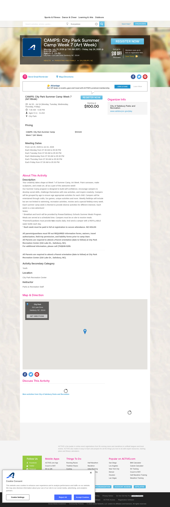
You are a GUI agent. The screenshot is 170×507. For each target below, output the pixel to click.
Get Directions (37, 316)
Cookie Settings (137, 496)
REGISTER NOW (91, 97)
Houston (112, 475)
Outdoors (99, 17)
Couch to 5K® (50, 466)
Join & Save (122, 87)
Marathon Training (137, 478)
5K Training (134, 469)
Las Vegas (113, 478)
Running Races (72, 463)
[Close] (91, 473)
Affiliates (139, 487)
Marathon (91, 466)
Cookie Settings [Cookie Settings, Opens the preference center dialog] (17, 497)
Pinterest (32, 469)
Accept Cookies (82, 497)
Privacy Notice (108, 496)
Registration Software (126, 500)
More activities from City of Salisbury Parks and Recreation (46, 394)
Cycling (69, 469)
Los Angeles (113, 466)
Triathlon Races (72, 466)
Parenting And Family (65, 61)
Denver (111, 472)
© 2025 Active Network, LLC (97, 504)
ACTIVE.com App (51, 463)
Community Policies (76, 504)
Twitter (31, 466)
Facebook (33, 463)
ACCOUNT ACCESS (123, 487)
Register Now (127, 41)
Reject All (63, 497)
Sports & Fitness (52, 17)
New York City (114, 469)
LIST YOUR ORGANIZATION (99, 487)
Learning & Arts (85, 17)
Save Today (129, 56)
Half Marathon (93, 463)
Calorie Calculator (136, 466)
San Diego (113, 463)
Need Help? (126, 24)
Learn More (137, 86)
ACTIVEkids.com (30, 17)
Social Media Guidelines (57, 504)
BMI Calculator (135, 463)
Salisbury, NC (86, 61)
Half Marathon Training (138, 475)
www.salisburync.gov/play (121, 111)
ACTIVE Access (109, 500)
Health (47, 61)
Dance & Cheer (69, 17)
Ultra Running (93, 469)
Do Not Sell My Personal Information (129, 496)
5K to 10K (48, 469)
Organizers (140, 24)
